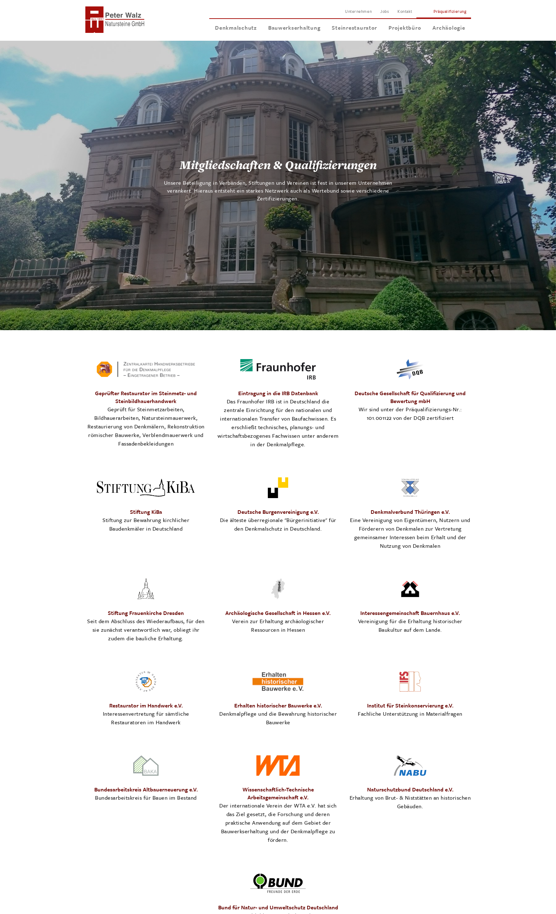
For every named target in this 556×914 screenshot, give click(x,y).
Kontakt (404, 11)
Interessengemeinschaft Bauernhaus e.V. (410, 613)
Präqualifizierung (450, 11)
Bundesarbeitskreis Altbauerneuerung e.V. (146, 789)
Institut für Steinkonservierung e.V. (410, 705)
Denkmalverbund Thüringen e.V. (410, 512)
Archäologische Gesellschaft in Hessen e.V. (278, 613)
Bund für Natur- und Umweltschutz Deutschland (278, 907)
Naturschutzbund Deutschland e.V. (410, 789)
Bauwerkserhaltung (294, 27)
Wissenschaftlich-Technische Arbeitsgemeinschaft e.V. (278, 793)
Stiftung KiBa (146, 512)
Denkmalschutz (236, 27)
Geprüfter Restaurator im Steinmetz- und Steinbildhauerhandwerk (146, 397)
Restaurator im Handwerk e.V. (146, 705)
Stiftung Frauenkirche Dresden (146, 613)
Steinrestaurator (354, 27)
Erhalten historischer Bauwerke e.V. (278, 705)
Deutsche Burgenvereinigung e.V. (278, 512)
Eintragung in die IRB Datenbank (278, 393)
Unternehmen (358, 11)
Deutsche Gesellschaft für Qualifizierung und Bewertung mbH (410, 397)
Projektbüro (405, 27)
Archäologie (448, 27)
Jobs (384, 11)
